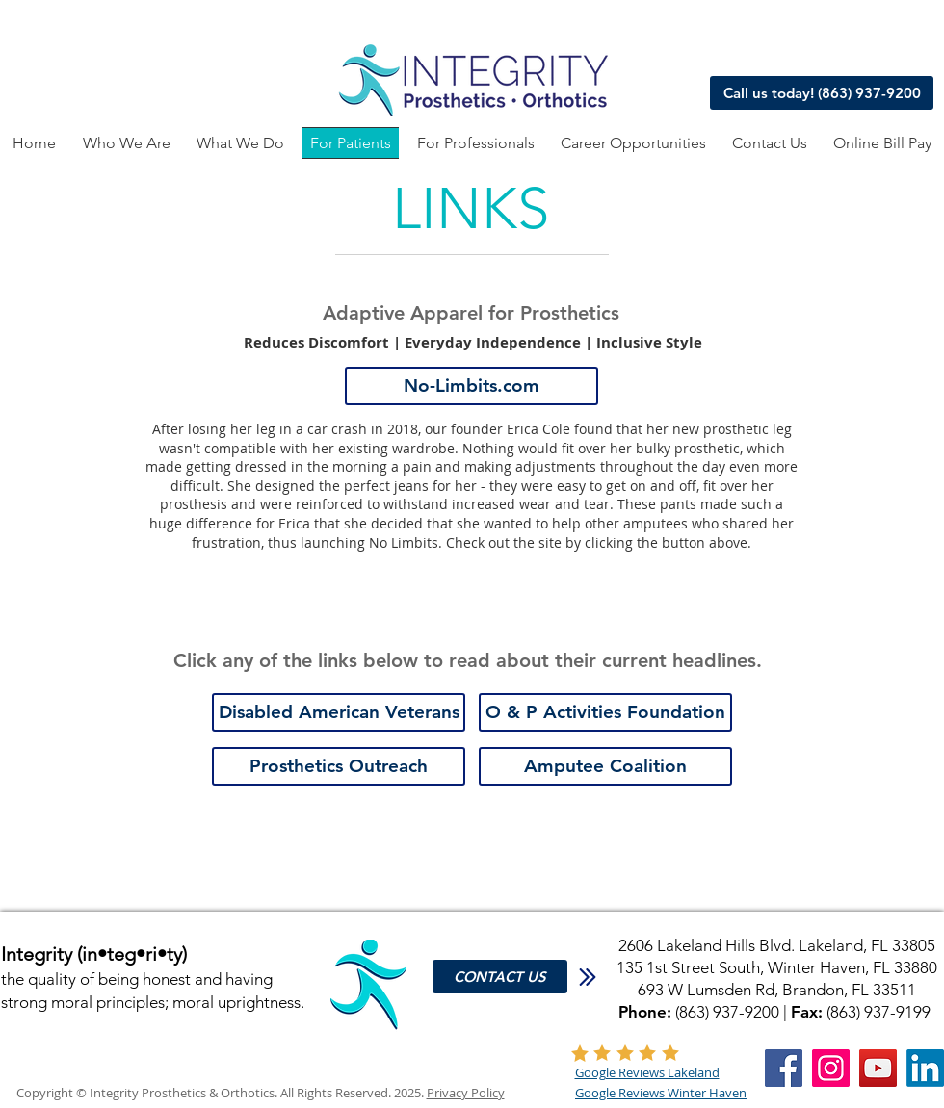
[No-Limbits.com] (471, 386)
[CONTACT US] (500, 976)
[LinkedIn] (925, 1068)
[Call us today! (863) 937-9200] (821, 93)
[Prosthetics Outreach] (338, 766)
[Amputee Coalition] (605, 766)
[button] (240, 143)
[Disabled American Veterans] (338, 712)
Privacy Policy (466, 1092)
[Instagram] (831, 1068)
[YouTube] (878, 1068)
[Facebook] (783, 1068)
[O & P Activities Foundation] (605, 712)
